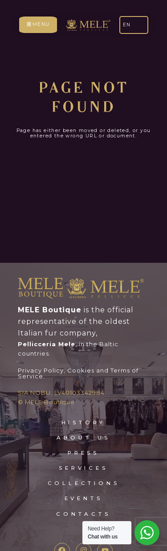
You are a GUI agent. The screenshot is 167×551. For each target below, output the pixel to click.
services (83, 442)
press (83, 427)
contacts (83, 488)
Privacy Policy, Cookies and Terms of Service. (78, 347)
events (84, 473)
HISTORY (83, 397)
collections (84, 458)
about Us (83, 412)
